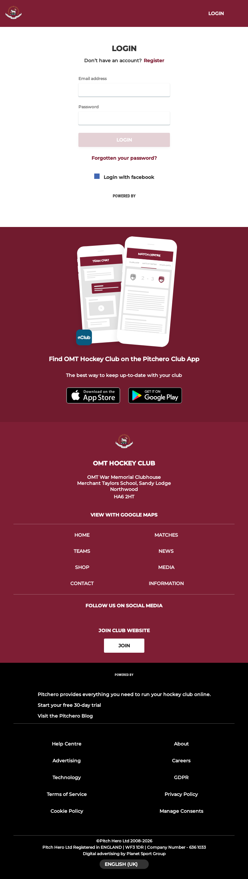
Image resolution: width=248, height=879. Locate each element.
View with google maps (124, 514)
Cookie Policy (66, 811)
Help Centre (66, 744)
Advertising (66, 761)
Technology (66, 777)
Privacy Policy (181, 794)
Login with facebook (124, 177)
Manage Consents (181, 811)
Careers (181, 761)
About (181, 744)
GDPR (181, 777)
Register (154, 61)
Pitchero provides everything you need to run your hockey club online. (124, 694)
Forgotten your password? (124, 158)
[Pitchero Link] (124, 684)
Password (88, 107)
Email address (92, 78)
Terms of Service (67, 794)
